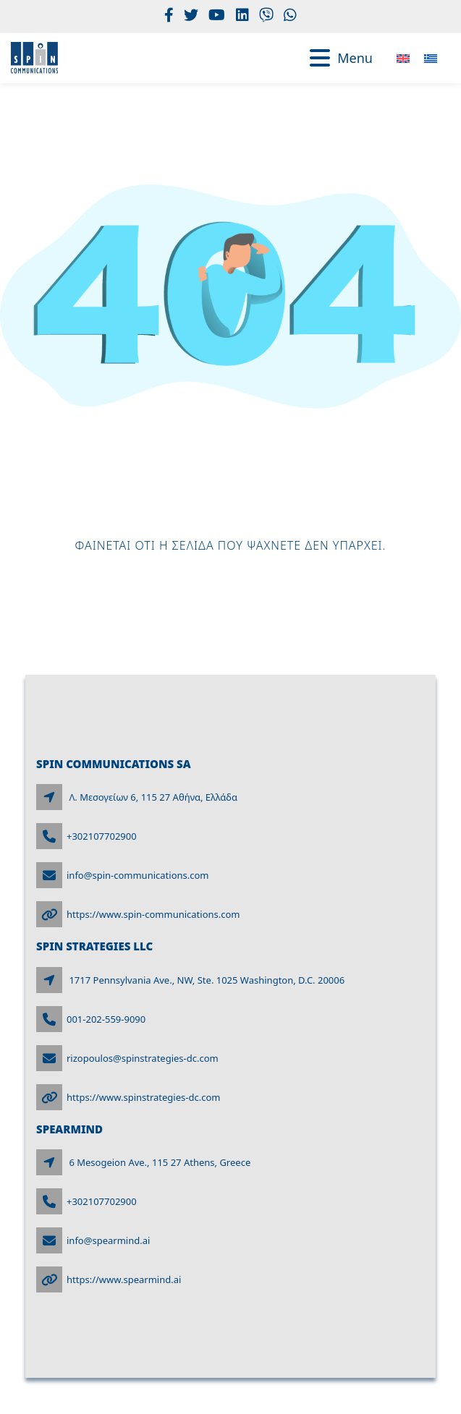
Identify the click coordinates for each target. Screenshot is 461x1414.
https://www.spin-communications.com (153, 914)
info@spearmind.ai (108, 1240)
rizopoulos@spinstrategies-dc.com (143, 1058)
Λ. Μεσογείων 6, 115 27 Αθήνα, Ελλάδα (153, 797)
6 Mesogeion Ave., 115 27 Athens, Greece (159, 1162)
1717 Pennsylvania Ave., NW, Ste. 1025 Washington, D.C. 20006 (206, 980)
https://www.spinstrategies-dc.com (143, 1097)
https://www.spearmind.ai (124, 1279)
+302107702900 (102, 836)
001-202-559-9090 (106, 1019)
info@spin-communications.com (138, 875)
